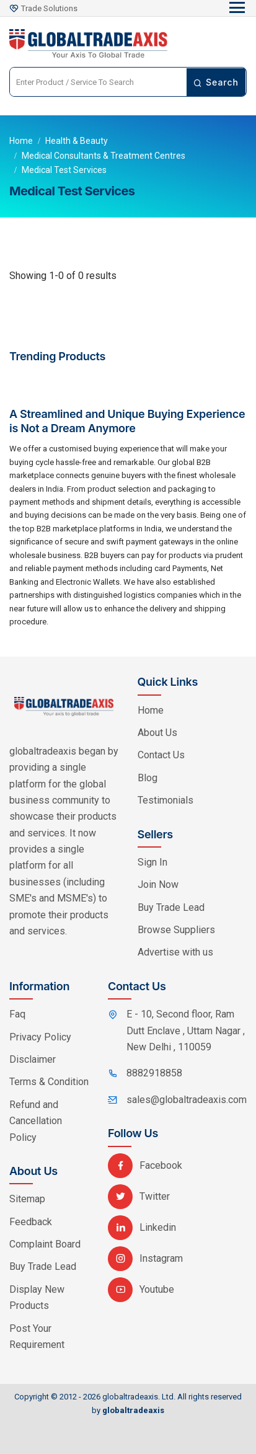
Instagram (145, 1258)
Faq (17, 1014)
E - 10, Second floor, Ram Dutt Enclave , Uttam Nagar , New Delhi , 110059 (185, 1030)
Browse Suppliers (176, 930)
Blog (147, 778)
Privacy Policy (40, 1037)
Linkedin (142, 1227)
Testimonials (165, 800)
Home (21, 141)
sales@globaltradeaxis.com (186, 1100)
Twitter (139, 1196)
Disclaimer (32, 1059)
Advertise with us (175, 952)
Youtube (141, 1289)
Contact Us (161, 755)
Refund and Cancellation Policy (35, 1121)
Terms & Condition (49, 1082)
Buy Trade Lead (171, 907)
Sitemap (27, 1199)
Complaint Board (45, 1244)
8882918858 (154, 1073)
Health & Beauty (76, 141)
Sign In (152, 862)
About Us (157, 732)
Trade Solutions (49, 8)
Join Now (158, 884)
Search (216, 82)
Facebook (145, 1165)
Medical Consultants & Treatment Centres (103, 156)
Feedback (30, 1222)
